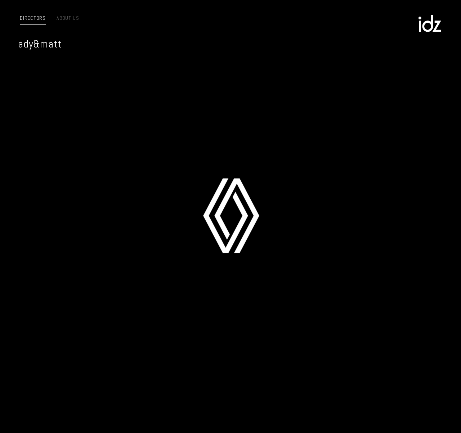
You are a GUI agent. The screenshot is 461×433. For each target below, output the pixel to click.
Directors (33, 18)
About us (68, 18)
